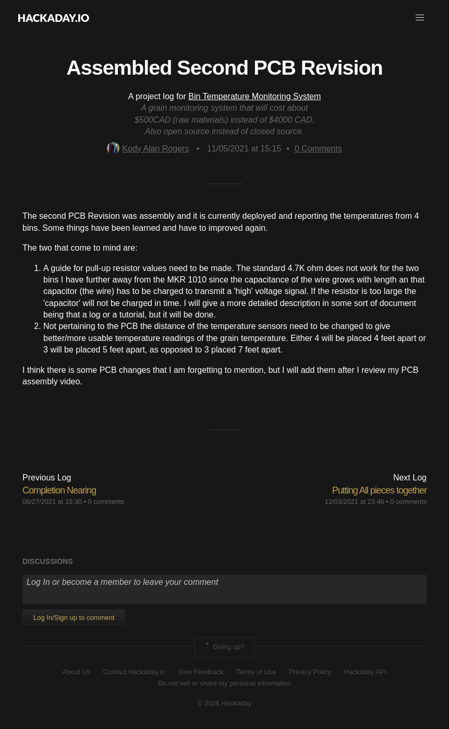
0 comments (106, 501)
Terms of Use (256, 672)
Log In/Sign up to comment (73, 617)
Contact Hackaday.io (134, 672)
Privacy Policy (310, 672)
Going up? (224, 647)
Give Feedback (200, 672)
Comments (318, 148)
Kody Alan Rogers (148, 148)
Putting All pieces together (379, 490)
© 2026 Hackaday (225, 703)
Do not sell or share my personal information (224, 683)
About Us (76, 672)
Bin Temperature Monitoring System (254, 96)
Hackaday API (365, 672)
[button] (420, 18)
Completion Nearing (59, 490)
